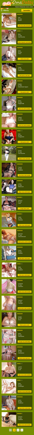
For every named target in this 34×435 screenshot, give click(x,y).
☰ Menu (5, 10)
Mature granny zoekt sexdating (24, 325)
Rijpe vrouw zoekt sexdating (24, 374)
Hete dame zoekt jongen (24, 275)
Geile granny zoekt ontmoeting (24, 142)
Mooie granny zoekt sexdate (24, 241)
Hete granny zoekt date (24, 75)
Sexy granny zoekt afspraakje (24, 92)
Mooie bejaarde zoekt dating (24, 42)
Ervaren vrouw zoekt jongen (24, 391)
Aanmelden (26, 10)
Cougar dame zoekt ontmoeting (24, 209)
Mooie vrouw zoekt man (24, 358)
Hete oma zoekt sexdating (24, 108)
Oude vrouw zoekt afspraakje (25, 59)
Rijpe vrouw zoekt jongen (24, 191)
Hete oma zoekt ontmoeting (24, 25)
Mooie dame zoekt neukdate (24, 308)
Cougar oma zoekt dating (24, 341)
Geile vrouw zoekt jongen (24, 225)
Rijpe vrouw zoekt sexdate (24, 424)
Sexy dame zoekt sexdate (24, 175)
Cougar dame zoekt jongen (25, 408)
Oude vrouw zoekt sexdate (24, 291)
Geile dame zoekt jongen (24, 258)
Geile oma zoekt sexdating (24, 125)
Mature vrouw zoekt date (24, 158)
